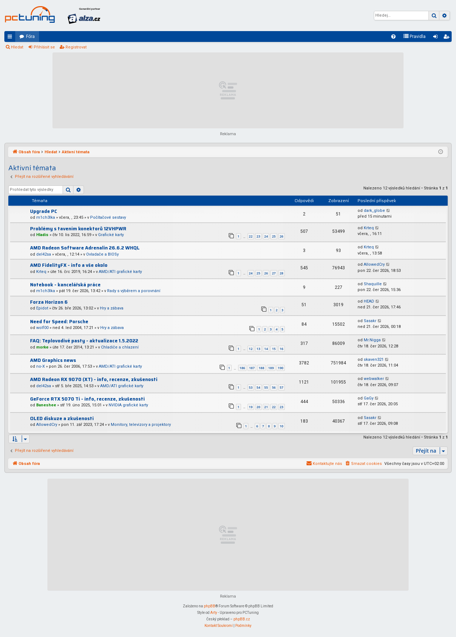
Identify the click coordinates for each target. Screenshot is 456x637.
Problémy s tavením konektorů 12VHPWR (78, 228)
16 (281, 348)
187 (251, 367)
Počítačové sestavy (108, 217)
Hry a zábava (111, 308)
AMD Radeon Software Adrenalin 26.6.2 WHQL (85, 248)
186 (242, 367)
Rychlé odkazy (11, 38)
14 (266, 348)
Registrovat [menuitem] (448, 38)
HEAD (369, 301)
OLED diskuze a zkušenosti (62, 418)
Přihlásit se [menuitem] (437, 38)
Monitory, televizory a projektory (141, 424)
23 (258, 236)
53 (251, 387)
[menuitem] (393, 36)
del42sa (43, 254)
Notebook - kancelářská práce (65, 284)
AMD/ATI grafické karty (120, 271)
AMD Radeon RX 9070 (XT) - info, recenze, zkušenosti (93, 379)
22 (251, 236)
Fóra (30, 36)
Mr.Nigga (372, 340)
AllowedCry (374, 264)
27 (273, 273)
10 (281, 426)
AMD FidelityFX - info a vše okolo (68, 265)
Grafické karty (111, 234)
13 (258, 348)
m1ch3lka (45, 217)
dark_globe (374, 210)
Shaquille (373, 284)
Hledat (17, 47)
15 (273, 348)
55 (266, 387)
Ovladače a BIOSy (102, 254)
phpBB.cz (241, 619)
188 (261, 367)
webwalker (374, 378)
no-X (40, 366)
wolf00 (42, 327)
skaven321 (374, 359)
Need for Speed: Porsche (59, 321)
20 (258, 407)
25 (273, 236)
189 (271, 367)
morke (42, 347)
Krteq (369, 228)
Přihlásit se (44, 47)
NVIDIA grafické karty (128, 405)
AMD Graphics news (53, 360)
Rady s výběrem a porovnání (133, 290)
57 (281, 387)
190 (280, 367)
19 (251, 407)
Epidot (42, 308)
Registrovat (76, 47)
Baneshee (46, 405)
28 (281, 273)
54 (258, 387)
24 (266, 236)
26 (281, 236)
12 (251, 348)
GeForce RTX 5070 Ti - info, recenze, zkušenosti (87, 399)
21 (266, 407)
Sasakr (370, 320)
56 (273, 387)
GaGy (368, 398)
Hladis (42, 234)
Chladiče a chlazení (120, 347)
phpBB (209, 606)
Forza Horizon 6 (49, 302)
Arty (213, 613)
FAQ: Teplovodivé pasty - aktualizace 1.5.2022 (84, 341)
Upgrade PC (43, 211)
